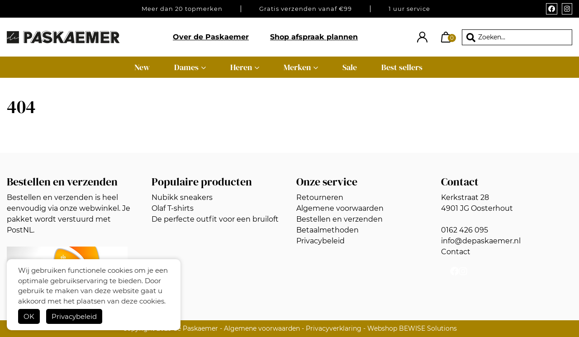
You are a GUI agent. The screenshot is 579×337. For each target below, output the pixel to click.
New (142, 67)
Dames (186, 67)
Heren (241, 67)
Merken (297, 67)
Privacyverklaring (333, 328)
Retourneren (319, 197)
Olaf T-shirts (173, 208)
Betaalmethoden (327, 230)
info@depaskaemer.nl (481, 241)
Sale (349, 67)
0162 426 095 (464, 230)
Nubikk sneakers (182, 197)
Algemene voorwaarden (340, 208)
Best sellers (401, 67)
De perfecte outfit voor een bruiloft (215, 219)
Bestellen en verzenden (339, 219)
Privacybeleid (74, 316)
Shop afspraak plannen (314, 37)
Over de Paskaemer (211, 37)
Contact (455, 251)
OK (29, 316)
